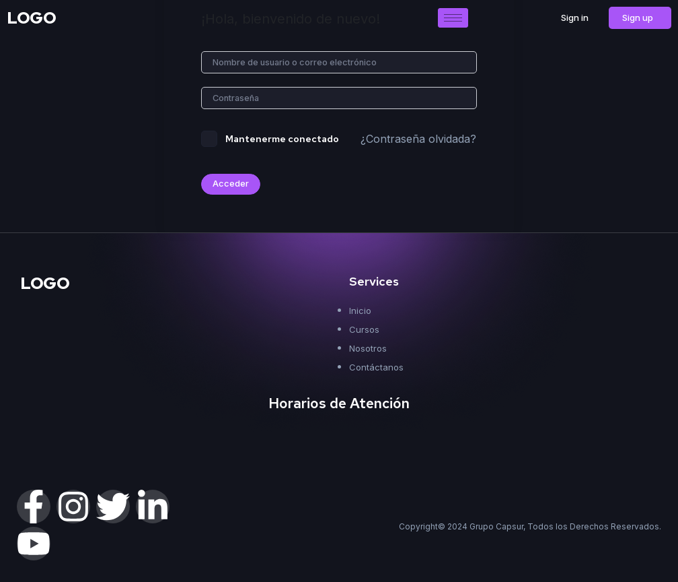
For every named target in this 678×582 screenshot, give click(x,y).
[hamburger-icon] (453, 18)
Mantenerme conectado (282, 140)
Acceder (231, 185)
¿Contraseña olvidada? (418, 140)
